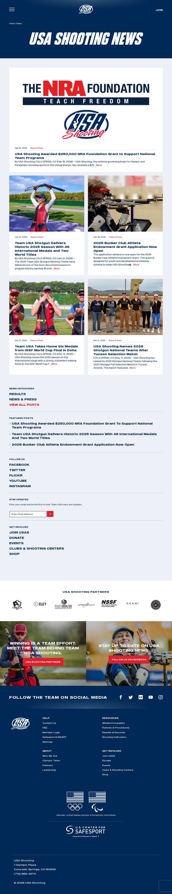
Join (159, 10)
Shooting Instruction (114, 737)
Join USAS (19, 532)
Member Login (51, 732)
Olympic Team (51, 760)
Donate (16, 537)
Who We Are (49, 756)
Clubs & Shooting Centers (36, 548)
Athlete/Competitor (113, 723)
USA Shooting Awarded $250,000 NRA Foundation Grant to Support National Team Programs (81, 425)
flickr (16, 475)
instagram (20, 486)
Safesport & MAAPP (54, 737)
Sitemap (47, 742)
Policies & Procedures (115, 727)
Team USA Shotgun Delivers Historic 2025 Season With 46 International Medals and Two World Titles (83, 436)
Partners (47, 765)
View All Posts (24, 404)
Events (16, 543)
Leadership (49, 770)
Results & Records (113, 732)
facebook (19, 464)
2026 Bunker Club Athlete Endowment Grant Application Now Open (71, 444)
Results (17, 394)
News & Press (23, 399)
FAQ (44, 727)
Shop (14, 553)
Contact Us (49, 723)
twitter (17, 470)
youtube (18, 480)
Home (12, 23)
